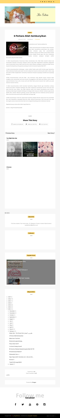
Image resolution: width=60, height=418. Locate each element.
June (11, 323)
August (11, 319)
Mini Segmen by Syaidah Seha (17, 261)
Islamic (29, 32)
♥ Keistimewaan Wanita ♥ (15, 351)
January (11, 364)
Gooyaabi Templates (32, 415)
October (12, 315)
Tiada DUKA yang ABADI (15, 362)
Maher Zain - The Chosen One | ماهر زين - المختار (20, 333)
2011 (9, 309)
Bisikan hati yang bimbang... (16, 341)
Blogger (34, 382)
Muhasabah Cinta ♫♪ (14, 354)
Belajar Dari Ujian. (12, 153)
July (10, 321)
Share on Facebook (18, 124)
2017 (9, 296)
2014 (9, 303)
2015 (9, 301)
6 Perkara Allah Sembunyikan (16, 335)
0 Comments (37, 39)
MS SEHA (7, 213)
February (12, 331)
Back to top (51, 416)
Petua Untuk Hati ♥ (14, 343)
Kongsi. (26, 153)
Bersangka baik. (44, 153)
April (11, 327)
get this (8, 375)
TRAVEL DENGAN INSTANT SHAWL (19, 278)
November (12, 313)
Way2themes (17, 415)
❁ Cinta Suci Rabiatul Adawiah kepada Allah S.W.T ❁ (21, 349)
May (11, 325)
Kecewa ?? (11, 359)
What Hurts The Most (14, 338)
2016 (9, 298)
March (11, 329)
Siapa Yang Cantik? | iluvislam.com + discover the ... (21, 357)
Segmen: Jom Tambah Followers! (18, 270)
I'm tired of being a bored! (15, 346)
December (12, 311)
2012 (9, 307)
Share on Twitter (32, 124)
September (12, 317)
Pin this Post (44, 124)
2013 (9, 305)
